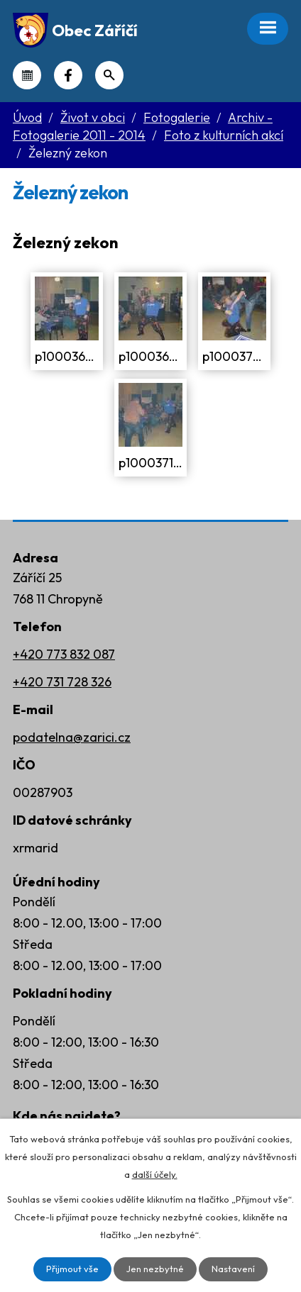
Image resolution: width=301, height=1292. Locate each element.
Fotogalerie (176, 117)
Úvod (27, 117)
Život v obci (92, 117)
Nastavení (233, 1268)
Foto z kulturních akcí (223, 135)
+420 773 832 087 (64, 654)
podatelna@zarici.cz (72, 737)
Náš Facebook (68, 75)
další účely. (154, 1174)
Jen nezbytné (155, 1268)
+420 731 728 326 (62, 682)
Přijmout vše (72, 1268)
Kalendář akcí (27, 75)
